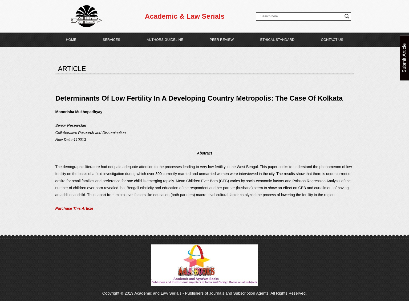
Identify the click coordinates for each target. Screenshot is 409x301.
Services (111, 40)
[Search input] (301, 16)
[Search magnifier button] (347, 16)
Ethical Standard (277, 40)
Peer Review (222, 40)
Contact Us (332, 40)
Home (71, 40)
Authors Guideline (165, 40)
